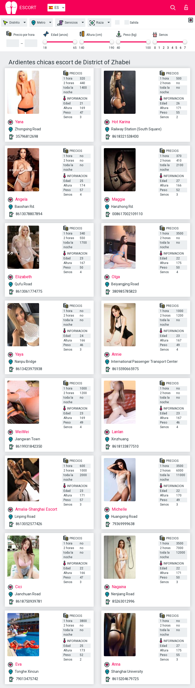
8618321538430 (125, 136)
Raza (97, 22)
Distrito (11, 22)
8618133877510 (125, 446)
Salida (134, 22)
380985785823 (124, 291)
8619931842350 (29, 446)
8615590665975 (125, 369)
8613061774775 (29, 291)
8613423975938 (29, 369)
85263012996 (123, 601)
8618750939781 (29, 601)
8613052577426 (29, 524)
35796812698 (27, 136)
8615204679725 (125, 679)
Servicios (67, 22)
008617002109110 (127, 214)
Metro (38, 22)
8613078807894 (29, 214)
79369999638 (123, 524)
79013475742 (27, 679)
